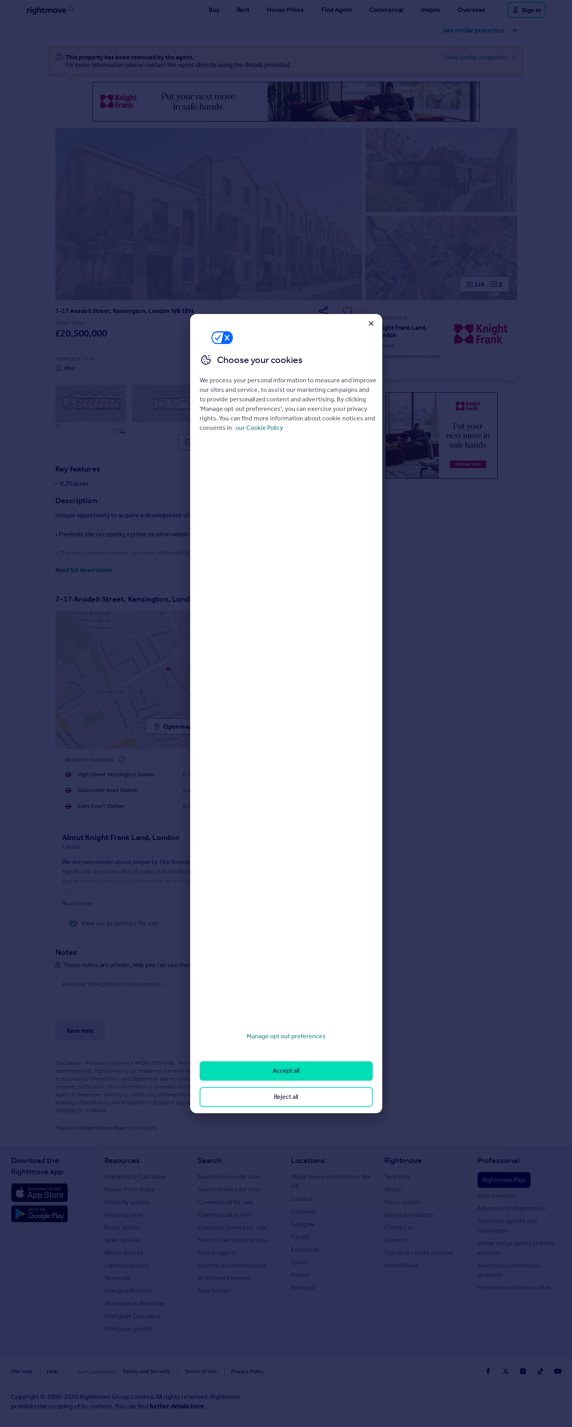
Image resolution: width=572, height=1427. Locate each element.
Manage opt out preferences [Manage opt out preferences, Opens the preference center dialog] (286, 1036)
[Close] (371, 323)
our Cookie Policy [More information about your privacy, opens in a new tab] (259, 427)
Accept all (286, 1071)
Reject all (286, 1096)
